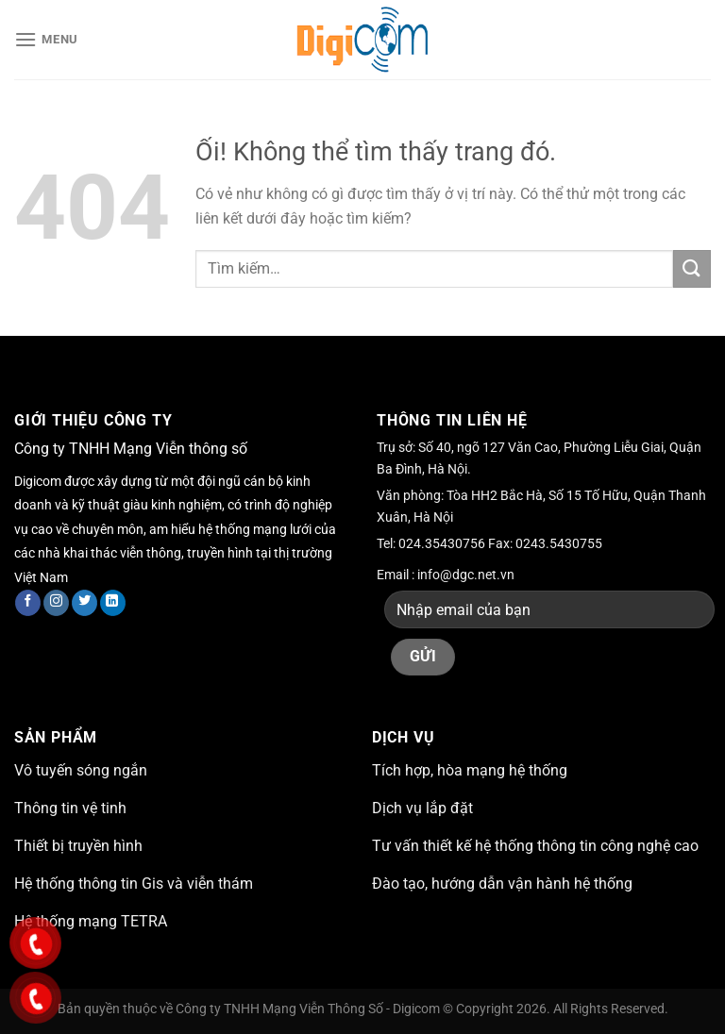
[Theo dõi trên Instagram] (56, 603)
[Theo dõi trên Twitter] (84, 603)
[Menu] (46, 39)
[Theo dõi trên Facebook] (28, 603)
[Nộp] (692, 268)
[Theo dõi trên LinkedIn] (113, 603)
